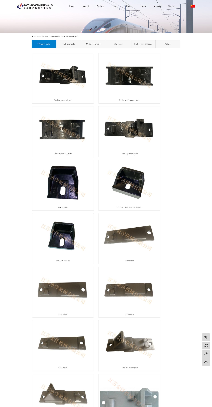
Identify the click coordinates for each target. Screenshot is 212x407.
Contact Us (21, 383)
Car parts (118, 44)
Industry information (98, 379)
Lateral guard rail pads (55, 131)
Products (100, 6)
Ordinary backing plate (157, 89)
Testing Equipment (73, 383)
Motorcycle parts (93, 44)
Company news (96, 375)
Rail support (106, 131)
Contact (171, 6)
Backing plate (55, 300)
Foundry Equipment (73, 375)
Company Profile (23, 375)
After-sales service (24, 379)
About (86, 6)
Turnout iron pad (105, 300)
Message (157, 6)
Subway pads (69, 44)
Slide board (106, 173)
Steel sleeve (156, 258)
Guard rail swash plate (157, 215)
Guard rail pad (55, 258)
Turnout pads (73, 36)
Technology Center (97, 383)
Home (71, 6)
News (143, 6)
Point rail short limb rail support (157, 131)
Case (115, 6)
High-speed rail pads (143, 44)
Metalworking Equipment (76, 379)
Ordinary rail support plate (106, 89)
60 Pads (55, 342)
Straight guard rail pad (55, 89)
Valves (168, 44)
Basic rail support (55, 173)
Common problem (97, 388)
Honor (129, 6)
